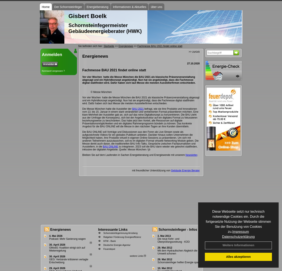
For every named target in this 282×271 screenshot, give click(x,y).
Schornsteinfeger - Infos (178, 229)
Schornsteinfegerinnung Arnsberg (120, 233)
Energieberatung (97, 7)
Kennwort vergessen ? (53, 71)
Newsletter (191, 155)
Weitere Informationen (238, 245)
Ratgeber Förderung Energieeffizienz (122, 237)
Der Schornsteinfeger (68, 7)
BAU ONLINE (110, 146)
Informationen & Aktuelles (129, 7)
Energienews (60, 229)
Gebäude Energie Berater (185, 170)
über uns (156, 7)
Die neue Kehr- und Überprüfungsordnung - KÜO (173, 240)
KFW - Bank (109, 241)
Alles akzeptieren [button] (238, 256)
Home (46, 7)
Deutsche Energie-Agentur (117, 245)
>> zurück (194, 51)
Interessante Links (113, 229)
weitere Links (138, 256)
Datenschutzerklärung (238, 236)
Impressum (240, 231)
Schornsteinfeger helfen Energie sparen (179, 262)
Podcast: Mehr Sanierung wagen (67, 238)
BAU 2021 (138, 108)
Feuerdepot (109, 249)
